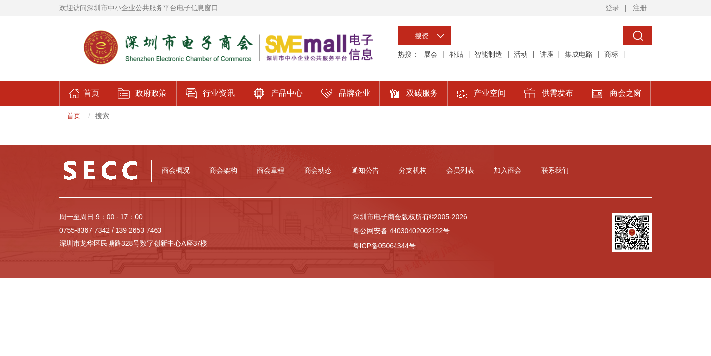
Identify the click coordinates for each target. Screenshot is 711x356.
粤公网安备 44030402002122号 (401, 231)
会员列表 (460, 170)
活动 (521, 54)
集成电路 (578, 54)
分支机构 (413, 170)
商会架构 (223, 170)
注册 (640, 8)
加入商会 (507, 170)
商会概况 (176, 170)
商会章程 (270, 170)
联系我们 (555, 170)
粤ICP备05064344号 (384, 246)
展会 (430, 54)
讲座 (546, 54)
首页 (73, 116)
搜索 (102, 116)
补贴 (456, 54)
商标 (611, 54)
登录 (612, 8)
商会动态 (318, 170)
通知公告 (365, 170)
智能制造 (488, 54)
